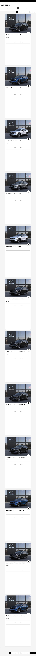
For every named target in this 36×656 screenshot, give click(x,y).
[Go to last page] (34, 12)
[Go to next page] (32, 12)
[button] (28, 33)
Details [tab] (15, 41)
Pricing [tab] (21, 41)
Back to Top (33, 653)
